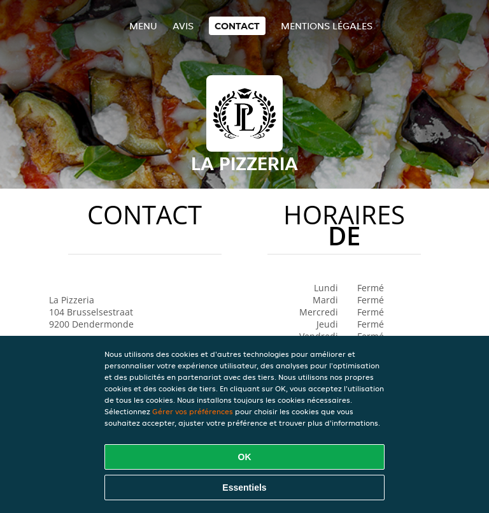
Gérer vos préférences (192, 411)
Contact (237, 26)
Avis (183, 26)
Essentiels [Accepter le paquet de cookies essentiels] (244, 487)
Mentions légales (326, 26)
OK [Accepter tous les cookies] (245, 457)
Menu (143, 26)
